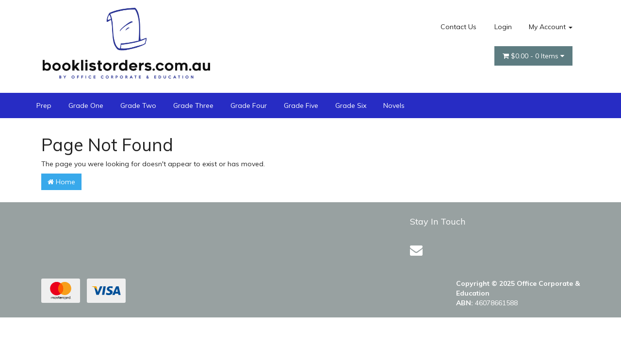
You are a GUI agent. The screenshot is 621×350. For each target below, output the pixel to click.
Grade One (85, 105)
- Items (533, 56)
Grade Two (138, 105)
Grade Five (301, 105)
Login (503, 26)
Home (61, 181)
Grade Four (248, 105)
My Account (550, 26)
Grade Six (350, 105)
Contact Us (458, 26)
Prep (43, 105)
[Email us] (416, 250)
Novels (394, 105)
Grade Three (193, 105)
